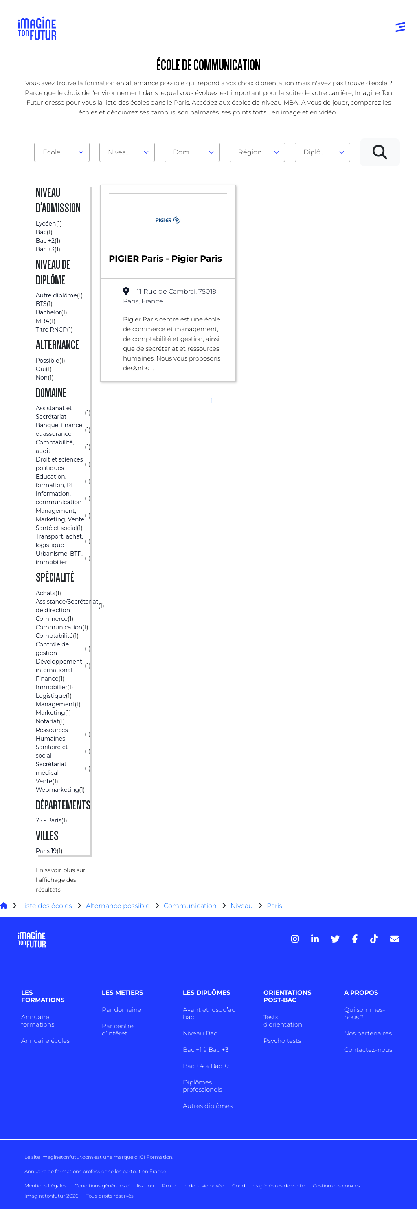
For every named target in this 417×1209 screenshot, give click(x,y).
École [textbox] (52, 152)
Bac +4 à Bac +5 (206, 1066)
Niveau (242, 906)
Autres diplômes (208, 1106)
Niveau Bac (200, 1033)
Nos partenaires (368, 1033)
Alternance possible (118, 906)
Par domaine (121, 1009)
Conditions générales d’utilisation (114, 1186)
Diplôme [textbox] (317, 152)
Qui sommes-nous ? (364, 1013)
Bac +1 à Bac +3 (205, 1049)
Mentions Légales (45, 1186)
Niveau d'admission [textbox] (124, 152)
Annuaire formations (37, 1020)
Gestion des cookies (336, 1186)
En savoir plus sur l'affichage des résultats (61, 879)
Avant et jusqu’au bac (209, 1013)
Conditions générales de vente (268, 1186)
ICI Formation (155, 1157)
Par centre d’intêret (118, 1029)
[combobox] (62, 152)
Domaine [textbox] (188, 152)
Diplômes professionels (202, 1085)
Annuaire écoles (45, 1040)
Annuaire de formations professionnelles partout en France (95, 1171)
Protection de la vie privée (193, 1186)
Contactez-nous (368, 1049)
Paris (274, 906)
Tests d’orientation (282, 1020)
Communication (190, 906)
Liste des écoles (46, 906)
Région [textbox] (250, 152)
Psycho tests (282, 1040)
